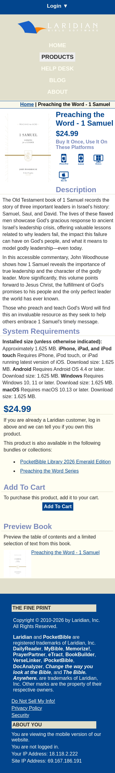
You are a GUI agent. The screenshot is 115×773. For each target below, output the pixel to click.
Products (57, 57)
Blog (57, 80)
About (57, 92)
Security (20, 715)
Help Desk (57, 68)
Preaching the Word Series (49, 471)
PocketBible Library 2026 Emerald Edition (65, 461)
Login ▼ (57, 6)
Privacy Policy (27, 708)
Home (57, 45)
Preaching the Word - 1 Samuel (65, 552)
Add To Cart (57, 506)
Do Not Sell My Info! (33, 701)
